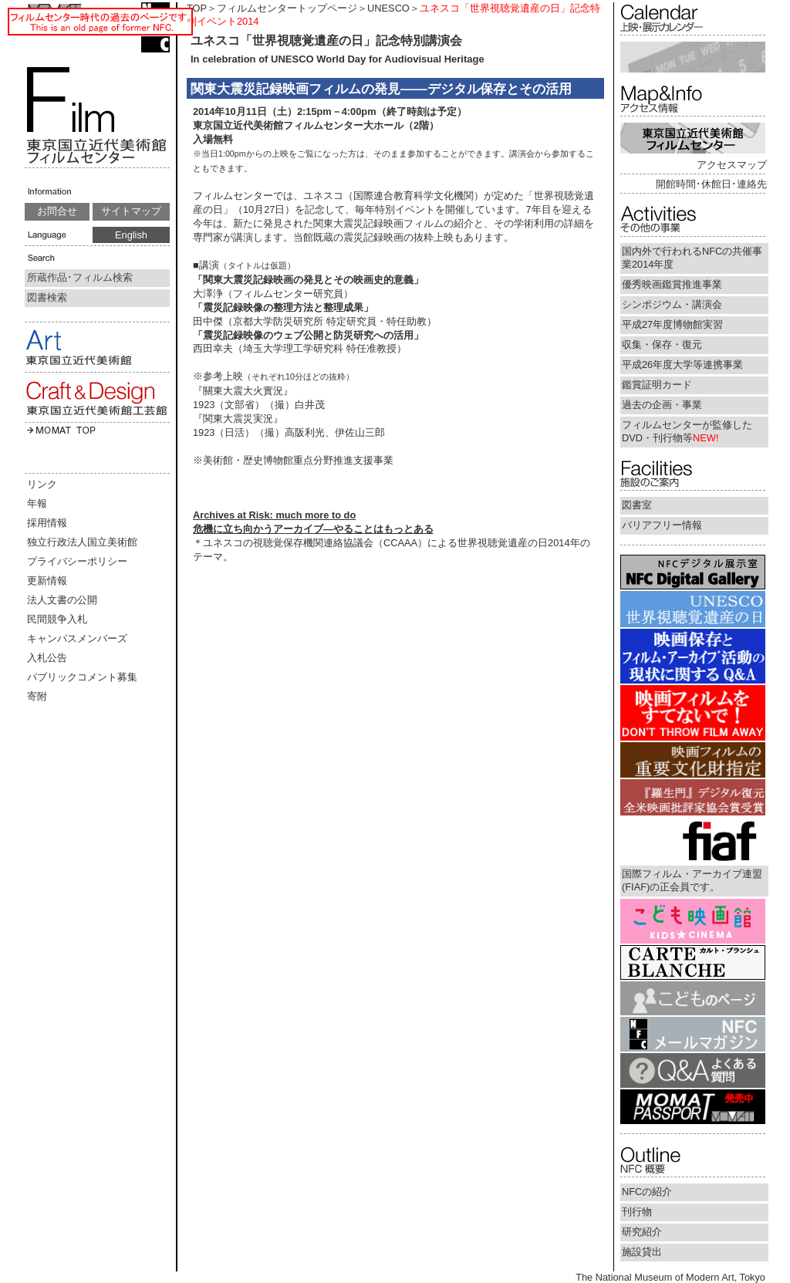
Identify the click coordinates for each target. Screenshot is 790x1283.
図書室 (637, 505)
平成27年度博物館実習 (672, 324)
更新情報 (47, 580)
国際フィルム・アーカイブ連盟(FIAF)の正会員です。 (692, 880)
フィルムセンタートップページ (287, 8)
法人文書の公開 (62, 600)
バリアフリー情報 (662, 525)
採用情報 (47, 522)
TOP (197, 8)
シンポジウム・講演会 (672, 304)
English (131, 235)
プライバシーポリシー (77, 561)
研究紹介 (642, 1231)
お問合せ (57, 211)
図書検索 (47, 297)
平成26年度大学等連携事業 (682, 364)
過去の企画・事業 (662, 404)
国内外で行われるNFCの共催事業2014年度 (692, 257)
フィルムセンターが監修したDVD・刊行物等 (687, 431)
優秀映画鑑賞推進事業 (672, 284)
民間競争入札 (57, 619)
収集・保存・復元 (662, 344)
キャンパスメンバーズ (77, 638)
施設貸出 (642, 1252)
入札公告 (47, 657)
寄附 (37, 696)
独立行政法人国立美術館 (82, 542)
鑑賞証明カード (657, 384)
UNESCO (388, 8)
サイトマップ (131, 211)
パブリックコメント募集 (82, 677)
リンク (42, 484)
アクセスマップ (732, 165)
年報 (37, 503)
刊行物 (637, 1211)
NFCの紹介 (647, 1191)
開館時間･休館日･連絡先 (711, 184)
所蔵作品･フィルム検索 (80, 277)
